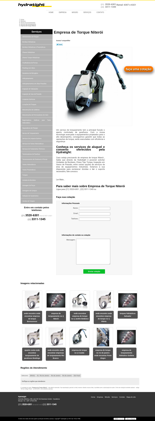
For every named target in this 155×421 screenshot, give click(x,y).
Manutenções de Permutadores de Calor (35, 115)
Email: (92, 213)
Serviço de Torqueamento (30, 133)
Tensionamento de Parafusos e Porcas (35, 159)
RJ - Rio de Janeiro (43, 375)
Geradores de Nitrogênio (30, 73)
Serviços (87, 12)
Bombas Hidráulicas (29, 42)
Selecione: (25, 375)
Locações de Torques (29, 104)
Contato (100, 12)
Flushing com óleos (28, 68)
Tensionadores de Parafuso (31, 154)
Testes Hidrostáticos (29, 164)
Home (51, 12)
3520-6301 (110, 4)
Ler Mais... (60, 179)
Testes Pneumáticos (29, 170)
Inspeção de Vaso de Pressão (32, 94)
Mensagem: (88, 251)
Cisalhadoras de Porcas (30, 63)
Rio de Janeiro (55, 375)
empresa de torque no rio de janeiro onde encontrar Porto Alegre (103, 354)
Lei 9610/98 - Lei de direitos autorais (43, 389)
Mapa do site (131, 397)
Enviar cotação (94, 271)
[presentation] (77, 228)
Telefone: (90, 219)
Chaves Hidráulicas (28, 52)
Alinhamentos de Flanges (30, 37)
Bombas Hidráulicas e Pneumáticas (34, 47)
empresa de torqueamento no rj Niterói (56, 316)
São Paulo (77, 375)
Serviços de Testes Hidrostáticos (33, 144)
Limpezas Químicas (28, 99)
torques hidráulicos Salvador (128, 314)
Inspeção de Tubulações (30, 89)
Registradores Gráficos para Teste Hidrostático (36, 121)
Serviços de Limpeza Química (32, 138)
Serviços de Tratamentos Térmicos (33, 149)
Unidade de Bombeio (29, 180)
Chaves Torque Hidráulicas (31, 57)
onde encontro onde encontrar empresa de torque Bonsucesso (32, 317)
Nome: (91, 208)
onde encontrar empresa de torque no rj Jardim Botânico (80, 316)
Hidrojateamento (28, 78)
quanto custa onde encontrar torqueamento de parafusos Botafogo (32, 354)
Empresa (62, 12)
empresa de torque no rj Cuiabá (79, 351)
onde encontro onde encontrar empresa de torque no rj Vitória (104, 317)
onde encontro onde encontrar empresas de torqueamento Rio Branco (55, 354)
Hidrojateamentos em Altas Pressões (34, 84)
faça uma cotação (138, 69)
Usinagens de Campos (29, 191)
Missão (75, 12)
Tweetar (59, 44)
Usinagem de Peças (29, 185)
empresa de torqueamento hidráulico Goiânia (126, 352)
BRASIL (32, 375)
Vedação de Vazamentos (30, 196)
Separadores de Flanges (30, 128)
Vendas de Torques (28, 201)
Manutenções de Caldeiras (31, 110)
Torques (25, 175)
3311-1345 (110, 7)
